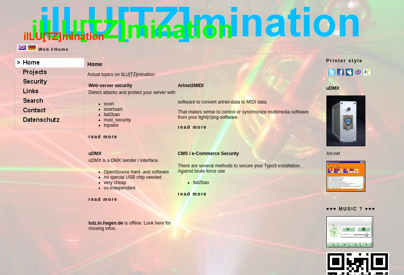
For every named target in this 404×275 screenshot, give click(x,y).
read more (103, 136)
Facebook (340, 72)
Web (44, 49)
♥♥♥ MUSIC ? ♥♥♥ (351, 209)
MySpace (349, 72)
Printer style (344, 60)
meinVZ (358, 72)
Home (61, 49)
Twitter (331, 72)
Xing (366, 72)
